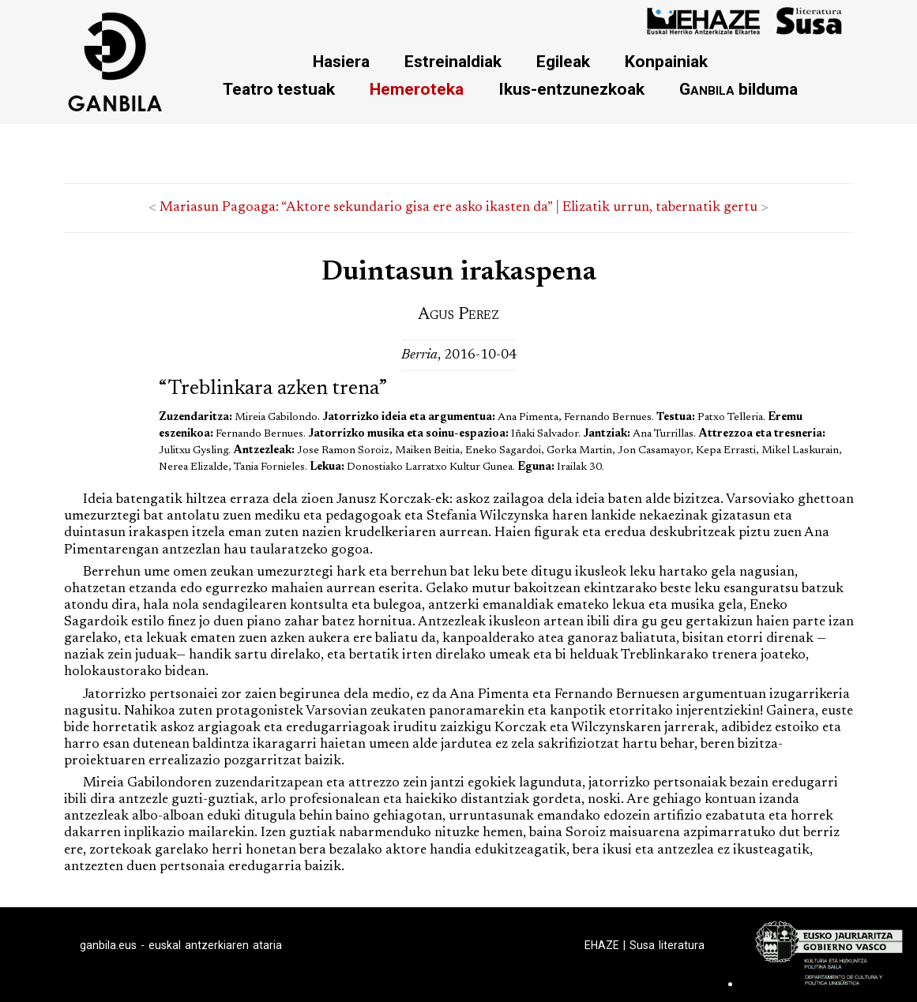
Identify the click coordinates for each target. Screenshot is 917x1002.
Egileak (563, 61)
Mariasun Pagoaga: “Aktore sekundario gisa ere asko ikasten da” (356, 208)
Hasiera (341, 61)
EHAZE (601, 945)
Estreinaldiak (453, 61)
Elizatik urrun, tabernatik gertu (659, 208)
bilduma (738, 89)
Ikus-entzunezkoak (571, 89)
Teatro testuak (279, 89)
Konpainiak (666, 61)
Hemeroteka (417, 89)
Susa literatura (667, 945)
